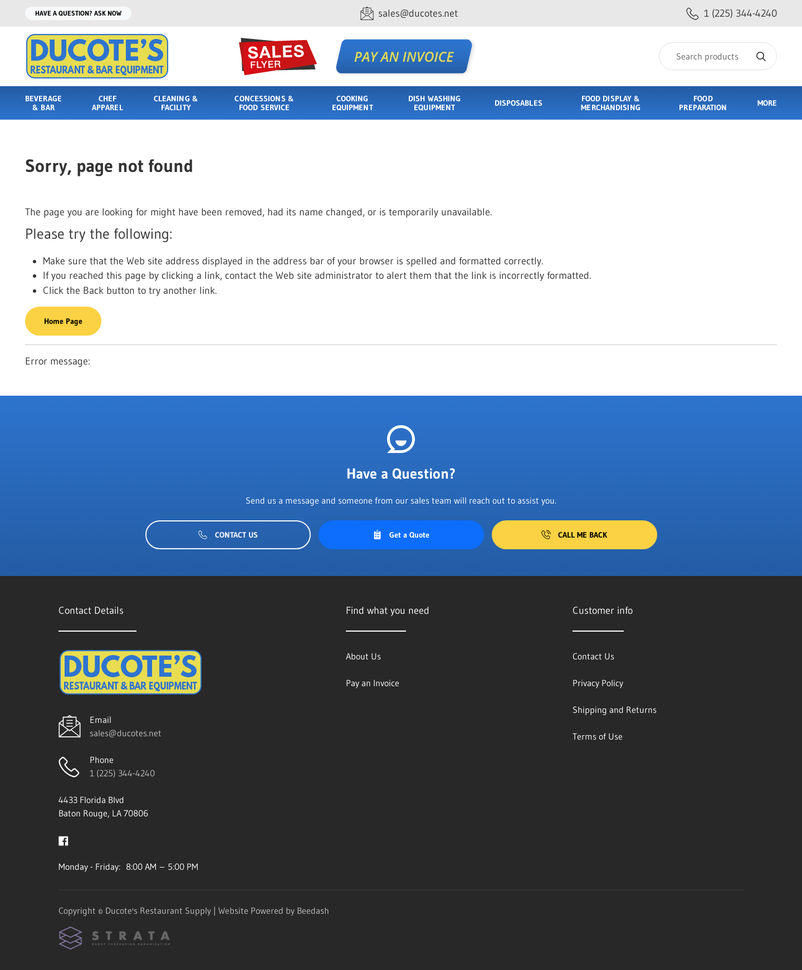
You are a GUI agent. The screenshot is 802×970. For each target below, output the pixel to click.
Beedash (313, 910)
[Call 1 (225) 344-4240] (731, 13)
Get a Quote (401, 535)
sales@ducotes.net (126, 732)
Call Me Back (574, 535)
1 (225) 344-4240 (122, 773)
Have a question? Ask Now (78, 13)
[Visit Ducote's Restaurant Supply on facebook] (63, 839)
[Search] (718, 56)
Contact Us (228, 535)
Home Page (63, 321)
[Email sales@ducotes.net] (409, 13)
